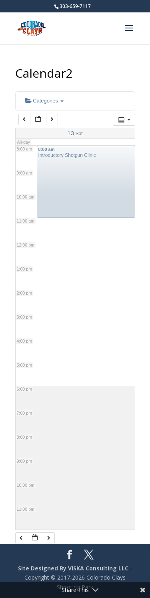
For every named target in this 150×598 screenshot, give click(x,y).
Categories (44, 101)
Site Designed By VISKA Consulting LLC (73, 568)
